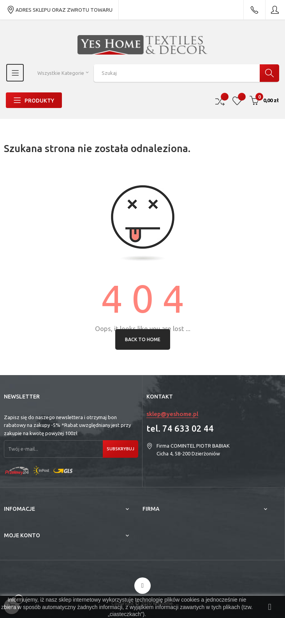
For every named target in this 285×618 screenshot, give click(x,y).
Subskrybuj (120, 448)
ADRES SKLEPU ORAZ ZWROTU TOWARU (60, 9)
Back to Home (142, 339)
